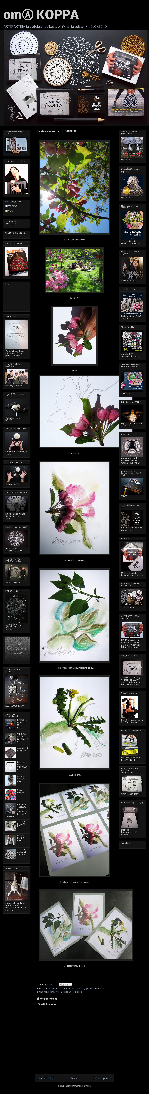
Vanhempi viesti (103, 1078)
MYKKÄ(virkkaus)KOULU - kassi (22, 724)
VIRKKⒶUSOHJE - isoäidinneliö (22, 738)
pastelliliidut (98, 989)
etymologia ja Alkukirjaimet (12, 222)
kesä (60, 989)
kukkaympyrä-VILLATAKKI (22, 766)
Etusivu (74, 1078)
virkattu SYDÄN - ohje (21, 779)
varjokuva (68, 992)
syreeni (58, 992)
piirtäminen (42, 992)
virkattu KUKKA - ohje (21, 838)
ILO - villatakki (21, 791)
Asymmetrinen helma (22, 749)
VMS (10, 211)
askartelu (52, 989)
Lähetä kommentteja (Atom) (77, 1086)
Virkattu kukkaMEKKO (22, 824)
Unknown (12, 206)
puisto (51, 992)
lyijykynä (88, 989)
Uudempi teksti (45, 1078)
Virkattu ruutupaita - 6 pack (22, 852)
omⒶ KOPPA (41, 15)
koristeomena (69, 989)
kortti (80, 989)
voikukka (78, 992)
